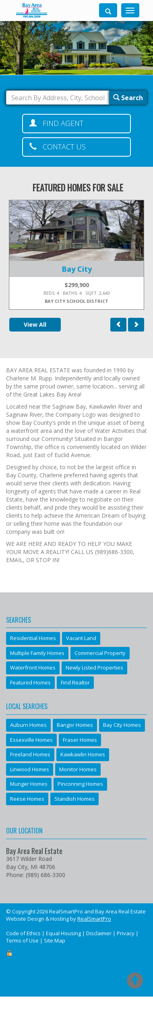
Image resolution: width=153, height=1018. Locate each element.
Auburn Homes (28, 724)
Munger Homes (29, 783)
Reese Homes (27, 798)
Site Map (54, 940)
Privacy (125, 933)
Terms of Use (22, 940)
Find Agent (56, 123)
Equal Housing (63, 933)
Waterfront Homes (33, 667)
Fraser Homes (80, 739)
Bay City (77, 269)
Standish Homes (74, 798)
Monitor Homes (78, 769)
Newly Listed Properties (94, 667)
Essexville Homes (31, 739)
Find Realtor (75, 682)
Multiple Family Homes (37, 653)
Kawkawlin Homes (82, 754)
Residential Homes (33, 638)
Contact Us (57, 146)
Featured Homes (30, 682)
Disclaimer (99, 933)
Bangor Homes (75, 724)
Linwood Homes (29, 769)
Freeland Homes (30, 754)
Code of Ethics (23, 933)
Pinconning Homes (80, 783)
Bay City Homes (122, 724)
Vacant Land (81, 638)
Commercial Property (100, 653)
